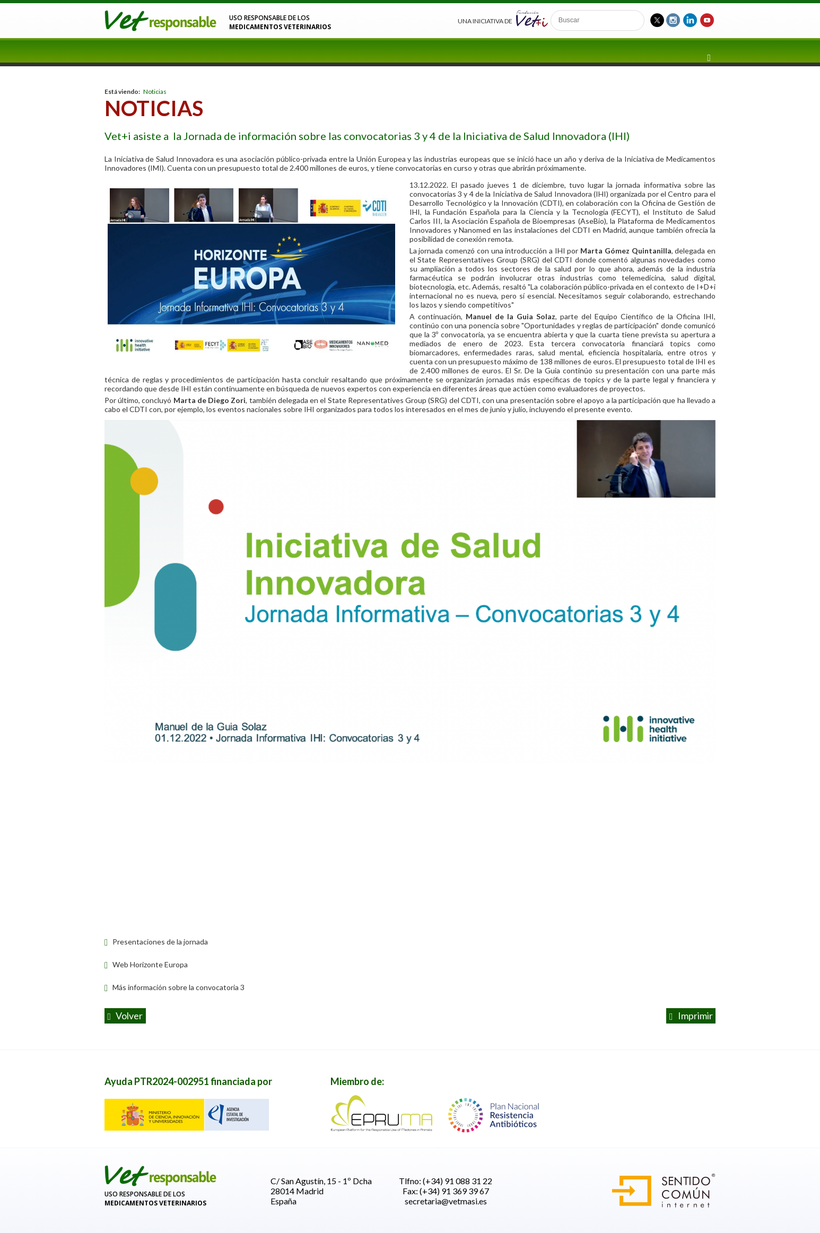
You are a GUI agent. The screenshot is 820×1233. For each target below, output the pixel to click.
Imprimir (691, 1016)
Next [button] (680, 593)
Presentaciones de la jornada (156, 941)
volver (125, 1016)
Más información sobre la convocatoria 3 (174, 987)
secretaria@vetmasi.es (446, 1201)
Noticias (155, 91)
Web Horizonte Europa (146, 964)
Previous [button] (140, 593)
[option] (410, 593)
